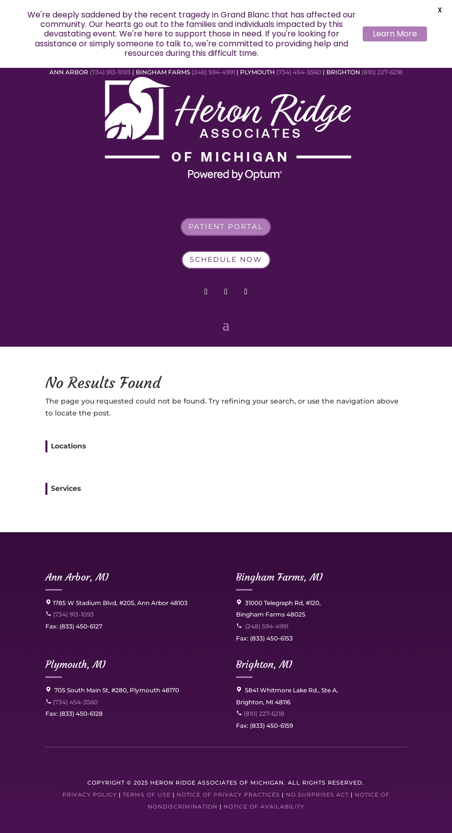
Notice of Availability (264, 806)
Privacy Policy (89, 794)
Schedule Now (226, 259)
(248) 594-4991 (214, 72)
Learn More (395, 33)
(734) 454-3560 (298, 72)
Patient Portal (226, 226)
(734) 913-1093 (110, 72)
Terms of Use (147, 794)
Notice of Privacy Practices (228, 794)
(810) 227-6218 (382, 72)
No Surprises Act (317, 794)
